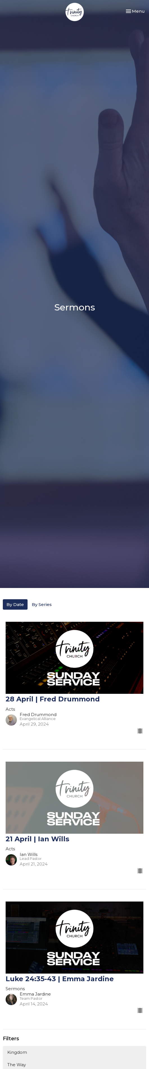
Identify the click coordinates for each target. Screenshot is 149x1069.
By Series (42, 604)
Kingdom (17, 1052)
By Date (15, 604)
